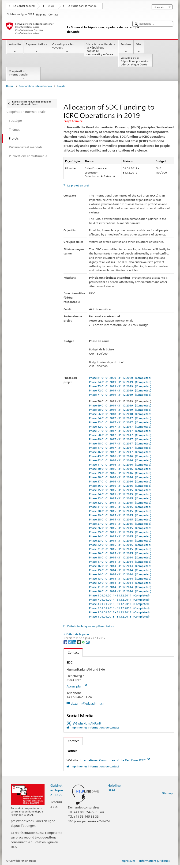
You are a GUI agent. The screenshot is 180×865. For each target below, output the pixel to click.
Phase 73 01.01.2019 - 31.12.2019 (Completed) (120, 386)
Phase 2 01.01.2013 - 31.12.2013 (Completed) (119, 612)
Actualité (15, 48)
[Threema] (79, 642)
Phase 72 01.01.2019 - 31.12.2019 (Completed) (120, 390)
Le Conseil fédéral (24, 6)
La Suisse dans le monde (82, 6)
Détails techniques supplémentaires (90, 626)
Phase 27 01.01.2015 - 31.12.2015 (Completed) (120, 523)
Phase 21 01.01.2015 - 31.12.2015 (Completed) (120, 548)
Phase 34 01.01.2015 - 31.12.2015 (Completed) (120, 494)
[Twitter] (70, 642)
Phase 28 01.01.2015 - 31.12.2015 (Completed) (120, 519)
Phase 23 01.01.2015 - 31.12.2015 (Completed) (120, 540)
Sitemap (167, 793)
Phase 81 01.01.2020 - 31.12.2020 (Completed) (120, 377)
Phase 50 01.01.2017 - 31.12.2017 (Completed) (120, 434)
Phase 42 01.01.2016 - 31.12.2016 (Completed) (120, 460)
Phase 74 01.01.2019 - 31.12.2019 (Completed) (120, 381)
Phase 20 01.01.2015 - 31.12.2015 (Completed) (120, 553)
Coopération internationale (23, 75)
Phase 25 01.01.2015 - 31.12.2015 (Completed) (120, 532)
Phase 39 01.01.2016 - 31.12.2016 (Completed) (120, 472)
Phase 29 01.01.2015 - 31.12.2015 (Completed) (120, 515)
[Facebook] (66, 642)
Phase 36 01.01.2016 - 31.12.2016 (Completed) (120, 485)
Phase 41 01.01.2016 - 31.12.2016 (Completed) (120, 464)
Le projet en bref (78, 185)
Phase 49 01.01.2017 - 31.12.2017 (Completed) (120, 439)
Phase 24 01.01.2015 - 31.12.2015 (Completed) (120, 536)
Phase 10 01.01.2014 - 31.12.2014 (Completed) (120, 591)
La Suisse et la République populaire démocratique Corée (135, 61)
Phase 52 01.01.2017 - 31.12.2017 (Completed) (120, 426)
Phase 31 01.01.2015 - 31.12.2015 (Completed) (120, 506)
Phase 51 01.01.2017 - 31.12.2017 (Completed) (120, 430)
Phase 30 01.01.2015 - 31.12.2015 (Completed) (120, 510)
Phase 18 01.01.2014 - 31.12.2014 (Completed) (120, 557)
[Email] (88, 642)
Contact (71, 652)
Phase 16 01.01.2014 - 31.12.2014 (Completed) (120, 565)
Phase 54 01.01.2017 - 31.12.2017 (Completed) (120, 418)
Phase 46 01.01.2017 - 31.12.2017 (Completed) (120, 451)
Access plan (77, 686)
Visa (139, 48)
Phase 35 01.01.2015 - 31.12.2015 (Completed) (120, 489)
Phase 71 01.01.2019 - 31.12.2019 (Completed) (120, 394)
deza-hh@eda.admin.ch (87, 703)
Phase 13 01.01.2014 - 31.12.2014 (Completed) (120, 578)
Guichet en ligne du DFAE (57, 790)
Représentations (37, 48)
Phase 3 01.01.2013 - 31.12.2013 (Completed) (119, 608)
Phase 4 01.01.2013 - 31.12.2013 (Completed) (119, 603)
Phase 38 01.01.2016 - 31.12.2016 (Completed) (120, 477)
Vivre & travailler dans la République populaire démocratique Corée (101, 49)
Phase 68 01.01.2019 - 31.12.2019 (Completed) (120, 409)
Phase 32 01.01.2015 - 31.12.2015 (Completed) (120, 502)
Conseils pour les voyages (67, 48)
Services (126, 48)
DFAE (51, 6)
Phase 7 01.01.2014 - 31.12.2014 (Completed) (119, 599)
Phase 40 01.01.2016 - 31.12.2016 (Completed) (120, 468)
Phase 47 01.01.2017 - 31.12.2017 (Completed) (120, 447)
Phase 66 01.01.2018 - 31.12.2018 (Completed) (120, 413)
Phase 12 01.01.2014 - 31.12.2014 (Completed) (120, 582)
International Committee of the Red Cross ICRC (115, 760)
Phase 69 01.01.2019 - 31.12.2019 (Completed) (120, 405)
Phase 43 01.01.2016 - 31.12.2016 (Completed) (120, 456)
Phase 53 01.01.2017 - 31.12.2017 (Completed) (120, 422)
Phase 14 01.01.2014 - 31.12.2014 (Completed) (120, 574)
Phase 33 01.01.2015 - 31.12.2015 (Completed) (120, 498)
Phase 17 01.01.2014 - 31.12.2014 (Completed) (120, 561)
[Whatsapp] (83, 642)
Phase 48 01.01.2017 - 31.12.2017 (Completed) (120, 443)
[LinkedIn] (74, 642)
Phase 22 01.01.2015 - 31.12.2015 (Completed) (120, 544)
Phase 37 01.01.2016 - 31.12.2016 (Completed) (120, 481)
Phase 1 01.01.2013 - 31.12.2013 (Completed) (119, 616)
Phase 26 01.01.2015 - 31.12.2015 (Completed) (120, 527)
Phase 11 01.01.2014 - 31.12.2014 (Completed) (120, 586)
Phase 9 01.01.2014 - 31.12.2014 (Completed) (119, 595)
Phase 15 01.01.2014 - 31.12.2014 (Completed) (120, 570)
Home (9, 86)
